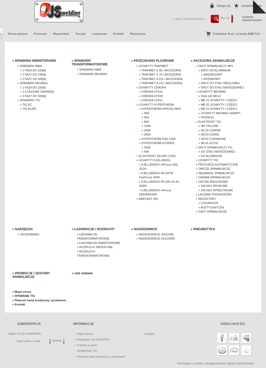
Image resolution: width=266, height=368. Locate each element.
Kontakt (118, 33)
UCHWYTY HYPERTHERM (156, 104)
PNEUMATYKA (204, 229)
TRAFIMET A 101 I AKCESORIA (161, 78)
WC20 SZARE (210, 134)
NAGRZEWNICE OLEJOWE (157, 238)
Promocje (40, 33)
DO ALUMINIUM (211, 156)
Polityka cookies (87, 345)
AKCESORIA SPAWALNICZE (214, 61)
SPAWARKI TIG (30, 100)
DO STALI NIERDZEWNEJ (218, 151)
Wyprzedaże (61, 33)
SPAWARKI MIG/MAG (34, 83)
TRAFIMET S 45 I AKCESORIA (161, 70)
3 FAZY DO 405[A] (34, 78)
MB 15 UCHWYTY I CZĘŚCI (219, 100)
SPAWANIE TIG (25, 295)
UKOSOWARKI (29, 234)
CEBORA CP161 (152, 91)
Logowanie (99, 33)
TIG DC (27, 104)
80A (146, 121)
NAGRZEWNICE (145, 229)
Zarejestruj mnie (251, 5)
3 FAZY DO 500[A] (34, 96)
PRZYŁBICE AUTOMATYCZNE (218, 164)
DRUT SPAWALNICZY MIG (215, 65)
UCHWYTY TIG (208, 160)
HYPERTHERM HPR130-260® (161, 108)
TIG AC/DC (29, 108)
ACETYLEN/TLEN (212, 207)
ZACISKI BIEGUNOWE (213, 181)
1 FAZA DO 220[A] (34, 70)
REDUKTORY (207, 198)
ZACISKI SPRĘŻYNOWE (217, 190)
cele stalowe (83, 273)
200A (147, 130)
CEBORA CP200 (152, 96)
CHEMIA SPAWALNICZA (214, 177)
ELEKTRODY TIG (209, 121)
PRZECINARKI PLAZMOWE (154, 61)
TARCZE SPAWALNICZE (214, 168)
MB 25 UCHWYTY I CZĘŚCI (219, 104)
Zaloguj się (223, 5)
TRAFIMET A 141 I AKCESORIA (161, 83)
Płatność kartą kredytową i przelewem (40, 300)
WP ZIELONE (209, 125)
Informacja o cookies (190, 363)
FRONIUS (207, 117)
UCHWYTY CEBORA (152, 87)
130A (147, 125)
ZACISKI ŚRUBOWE (214, 185)
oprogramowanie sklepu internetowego (229, 363)
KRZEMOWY (211, 78)
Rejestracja (137, 33)
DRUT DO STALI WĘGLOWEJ (220, 83)
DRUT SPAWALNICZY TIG (215, 147)
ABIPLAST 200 (148, 198)
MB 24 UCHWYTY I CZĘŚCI (219, 108)
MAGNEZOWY (212, 74)
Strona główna (18, 33)
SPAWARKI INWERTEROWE (35, 61)
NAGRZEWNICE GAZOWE (156, 234)
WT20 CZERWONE (213, 138)
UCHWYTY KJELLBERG (154, 160)
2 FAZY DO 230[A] (34, 74)
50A (146, 117)
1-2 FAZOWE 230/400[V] (38, 91)
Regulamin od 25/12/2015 (93, 339)
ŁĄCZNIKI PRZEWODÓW (214, 194)
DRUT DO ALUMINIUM (215, 70)
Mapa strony (23, 291)
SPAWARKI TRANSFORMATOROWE (90, 62)
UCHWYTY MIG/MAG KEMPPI (220, 113)
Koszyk (81, 33)
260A (147, 134)
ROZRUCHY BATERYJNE (96, 247)
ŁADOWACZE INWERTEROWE (99, 242)
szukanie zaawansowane (252, 18)
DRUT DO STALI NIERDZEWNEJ (222, 87)
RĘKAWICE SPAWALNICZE (216, 173)
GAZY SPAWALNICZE (212, 211)
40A (146, 151)
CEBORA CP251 (152, 100)
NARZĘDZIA (24, 229)
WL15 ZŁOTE (209, 143)
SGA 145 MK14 (211, 96)
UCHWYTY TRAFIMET (153, 65)
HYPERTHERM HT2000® (157, 143)
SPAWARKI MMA (31, 65)
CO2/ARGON (209, 203)
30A (146, 113)
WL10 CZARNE (211, 130)
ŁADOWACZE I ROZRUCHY (94, 229)
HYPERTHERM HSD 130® (158, 138)
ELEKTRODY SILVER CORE (157, 156)
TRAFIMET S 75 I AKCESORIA (161, 74)
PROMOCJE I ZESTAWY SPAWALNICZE (31, 275)
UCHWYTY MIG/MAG (212, 91)
